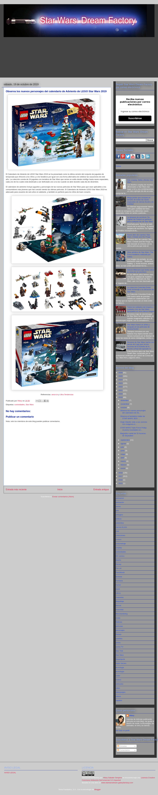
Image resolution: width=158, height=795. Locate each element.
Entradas (122, 746)
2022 (121, 387)
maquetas (120, 597)
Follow (118, 166)
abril (123, 458)
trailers (118, 680)
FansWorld (120, 572)
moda (118, 618)
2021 (121, 390)
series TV (119, 647)
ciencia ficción (121, 527)
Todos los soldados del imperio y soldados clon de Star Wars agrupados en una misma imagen (140, 309)
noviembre (125, 404)
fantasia (119, 577)
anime (118, 506)
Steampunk (120, 659)
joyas (118, 589)
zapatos (119, 700)
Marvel (118, 605)
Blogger (97, 789)
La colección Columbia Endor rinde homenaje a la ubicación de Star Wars (140, 289)
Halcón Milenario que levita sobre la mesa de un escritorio (140, 271)
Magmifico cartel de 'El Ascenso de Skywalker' (133, 434)
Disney (118, 564)
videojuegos (120, 692)
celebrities (120, 523)
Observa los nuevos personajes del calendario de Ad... (133, 411)
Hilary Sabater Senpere (112, 778)
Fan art (118, 568)
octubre (124, 407)
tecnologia (120, 667)
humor (118, 585)
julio (122, 447)
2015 (121, 483)
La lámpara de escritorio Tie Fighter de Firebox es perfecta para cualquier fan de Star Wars (140, 219)
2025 (121, 376)
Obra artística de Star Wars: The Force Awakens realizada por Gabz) (140, 254)
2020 (121, 394)
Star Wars (30, 404)
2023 (121, 383)
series (118, 643)
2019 (121, 397)
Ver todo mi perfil (122, 730)
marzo (123, 461)
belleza (118, 519)
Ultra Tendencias (67, 394)
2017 (121, 476)
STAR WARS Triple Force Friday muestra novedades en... (133, 429)
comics (118, 539)
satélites (119, 639)
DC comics (120, 556)
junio (123, 451)
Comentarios (123, 750)
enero (123, 468)
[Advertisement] (79, 58)
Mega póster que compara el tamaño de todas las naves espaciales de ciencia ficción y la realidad (140, 201)
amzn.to (54, 394)
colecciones (120, 535)
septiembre (125, 440)
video (118, 688)
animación (120, 502)
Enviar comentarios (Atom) (63, 497)
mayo (123, 454)
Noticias (119, 622)
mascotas (120, 610)
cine (117, 531)
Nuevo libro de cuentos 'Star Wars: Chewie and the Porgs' (139, 236)
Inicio (59, 489)
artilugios (119, 515)
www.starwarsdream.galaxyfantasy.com (117, 783)
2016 (121, 480)
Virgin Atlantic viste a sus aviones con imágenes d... (133, 423)
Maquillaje (120, 601)
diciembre (125, 400)
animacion (120, 498)
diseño (118, 560)
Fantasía (119, 581)
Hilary (131, 715)
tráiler (118, 676)
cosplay (119, 548)
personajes (120, 630)
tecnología (120, 671)
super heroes (121, 663)
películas (119, 626)
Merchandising (122, 614)
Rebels (118, 634)
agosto (124, 444)
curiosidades (19, 404)
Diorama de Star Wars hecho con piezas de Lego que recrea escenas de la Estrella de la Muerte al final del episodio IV (140, 345)
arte (117, 510)
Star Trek (119, 651)
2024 (121, 380)
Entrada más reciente (16, 489)
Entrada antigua (101, 489)
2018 (121, 473)
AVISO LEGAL (10, 773)
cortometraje (121, 544)
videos (118, 696)
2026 (121, 373)
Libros (118, 593)
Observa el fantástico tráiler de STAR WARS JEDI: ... (132, 417)
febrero (124, 465)
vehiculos (119, 684)
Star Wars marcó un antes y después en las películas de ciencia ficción (138, 327)
